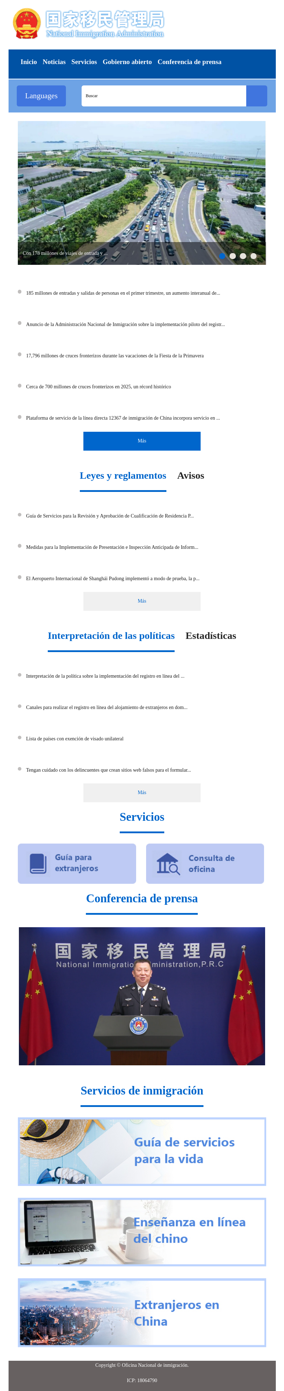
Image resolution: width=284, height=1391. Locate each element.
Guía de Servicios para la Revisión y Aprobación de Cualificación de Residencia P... (110, 516)
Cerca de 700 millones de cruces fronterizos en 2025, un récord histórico (98, 386)
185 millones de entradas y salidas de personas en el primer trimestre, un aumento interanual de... (123, 293)
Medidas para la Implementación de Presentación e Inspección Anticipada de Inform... (112, 547)
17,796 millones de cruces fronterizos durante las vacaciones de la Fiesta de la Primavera (114, 355)
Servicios (142, 816)
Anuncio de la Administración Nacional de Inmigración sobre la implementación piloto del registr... (125, 324)
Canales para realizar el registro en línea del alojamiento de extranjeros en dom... (106, 707)
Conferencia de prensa (142, 898)
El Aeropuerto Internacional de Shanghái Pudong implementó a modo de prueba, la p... (113, 578)
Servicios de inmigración (142, 1090)
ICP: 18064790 (142, 1380)
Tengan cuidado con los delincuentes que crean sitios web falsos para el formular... (108, 770)
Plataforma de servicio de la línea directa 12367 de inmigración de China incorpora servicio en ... (123, 418)
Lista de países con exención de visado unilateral (74, 738)
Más (142, 440)
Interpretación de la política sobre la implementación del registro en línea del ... (105, 676)
